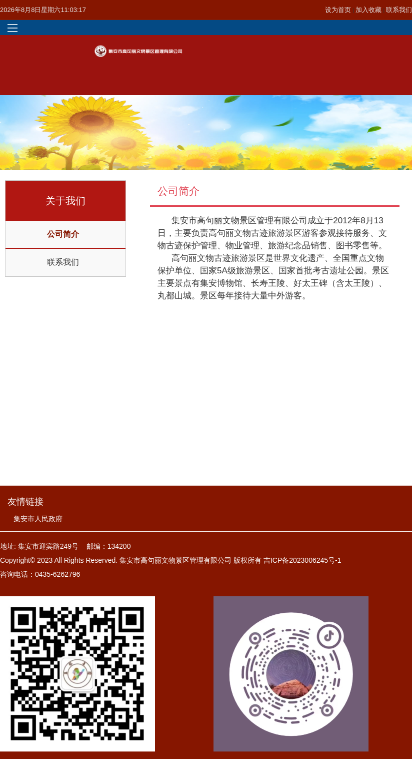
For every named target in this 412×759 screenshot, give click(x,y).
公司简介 (63, 234)
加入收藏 (370, 10)
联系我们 (399, 10)
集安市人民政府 (38, 519)
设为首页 (339, 10)
